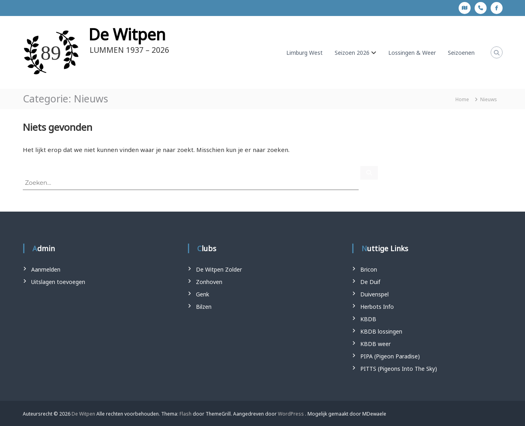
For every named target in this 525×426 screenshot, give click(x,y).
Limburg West (304, 52)
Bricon (368, 269)
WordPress (291, 413)
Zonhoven (209, 282)
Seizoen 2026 (352, 52)
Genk (202, 294)
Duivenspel (374, 294)
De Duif (370, 282)
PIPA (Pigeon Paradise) (390, 356)
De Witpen (127, 34)
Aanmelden (45, 269)
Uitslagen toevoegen (58, 282)
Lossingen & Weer (412, 52)
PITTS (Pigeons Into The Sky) (398, 368)
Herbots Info (377, 306)
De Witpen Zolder (219, 269)
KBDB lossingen (381, 331)
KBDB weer (375, 344)
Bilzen (204, 306)
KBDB (368, 319)
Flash (186, 413)
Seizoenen (461, 52)
